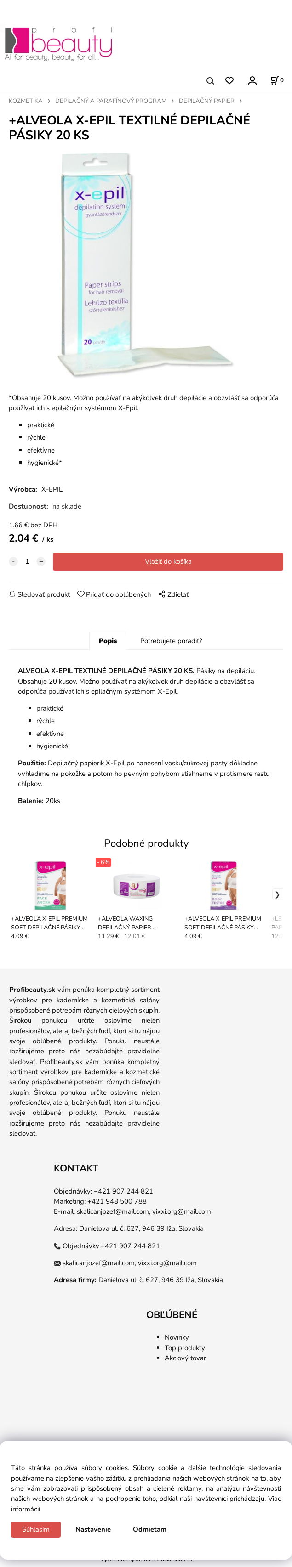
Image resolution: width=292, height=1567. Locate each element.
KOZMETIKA (26, 101)
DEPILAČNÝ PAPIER (207, 101)
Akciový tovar (185, 1361)
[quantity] (27, 564)
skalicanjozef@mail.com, (113, 1214)
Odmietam (149, 1529)
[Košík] (277, 80)
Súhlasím (36, 1529)
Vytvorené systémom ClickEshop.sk (146, 1562)
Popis (108, 644)
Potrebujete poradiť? (171, 644)
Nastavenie (93, 1529)
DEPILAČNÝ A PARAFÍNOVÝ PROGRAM (110, 101)
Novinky (177, 1340)
